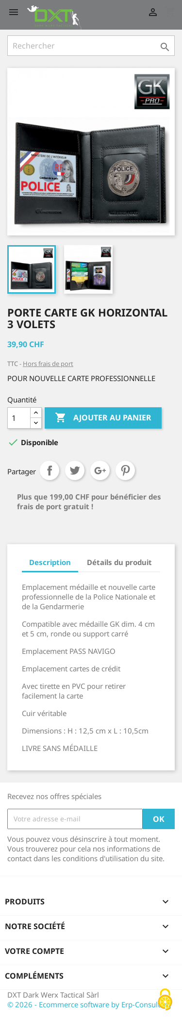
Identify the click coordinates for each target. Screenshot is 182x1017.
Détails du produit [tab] (119, 562)
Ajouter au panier (103, 418)
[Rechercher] (91, 45)
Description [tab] (50, 562)
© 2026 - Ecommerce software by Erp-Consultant (89, 1004)
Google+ (100, 470)
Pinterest (125, 470)
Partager (49, 470)
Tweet (74, 470)
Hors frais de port (48, 363)
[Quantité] (19, 418)
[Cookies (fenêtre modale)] (165, 1000)
